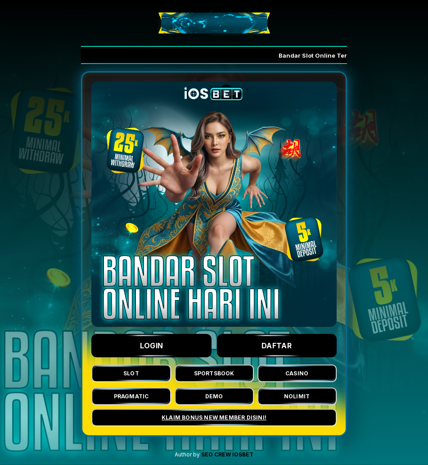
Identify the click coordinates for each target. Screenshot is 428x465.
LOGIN (151, 345)
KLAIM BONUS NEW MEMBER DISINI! (214, 417)
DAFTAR (276, 345)
